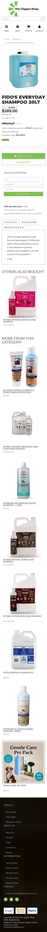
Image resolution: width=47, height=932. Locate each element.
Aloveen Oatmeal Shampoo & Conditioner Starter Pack (18, 391)
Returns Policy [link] (12, 873)
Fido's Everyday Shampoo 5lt (18, 673)
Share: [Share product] (9, 108)
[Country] (23, 184)
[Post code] (23, 189)
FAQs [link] (8, 842)
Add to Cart (23, 156)
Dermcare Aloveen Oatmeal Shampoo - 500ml (18, 730)
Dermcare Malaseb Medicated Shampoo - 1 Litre (19, 504)
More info (12, 123)
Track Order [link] (11, 817)
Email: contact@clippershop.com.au (21, 893)
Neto (22, 927)
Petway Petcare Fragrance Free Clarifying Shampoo (20, 448)
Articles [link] (9, 852)
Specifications (29, 222)
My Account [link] (11, 812)
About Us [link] (10, 832)
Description (10, 222)
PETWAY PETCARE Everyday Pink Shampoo (19, 321)
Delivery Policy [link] (12, 883)
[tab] (10, 222)
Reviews (13, 227)
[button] (23, 162)
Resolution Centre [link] (14, 822)
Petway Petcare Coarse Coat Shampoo (18, 561)
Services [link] (9, 837)
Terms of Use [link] (11, 863)
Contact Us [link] (10, 847)
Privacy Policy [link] (12, 868)
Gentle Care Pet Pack (14, 785)
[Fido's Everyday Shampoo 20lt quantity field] (23, 150)
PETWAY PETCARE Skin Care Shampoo (22, 616)
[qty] (23, 179)
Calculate (23, 194)
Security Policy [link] (12, 878)
